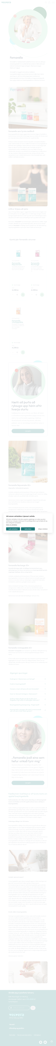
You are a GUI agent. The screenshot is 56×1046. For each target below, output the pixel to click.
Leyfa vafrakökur (13, 529)
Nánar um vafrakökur (11, 524)
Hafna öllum (28, 529)
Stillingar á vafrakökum (43, 528)
